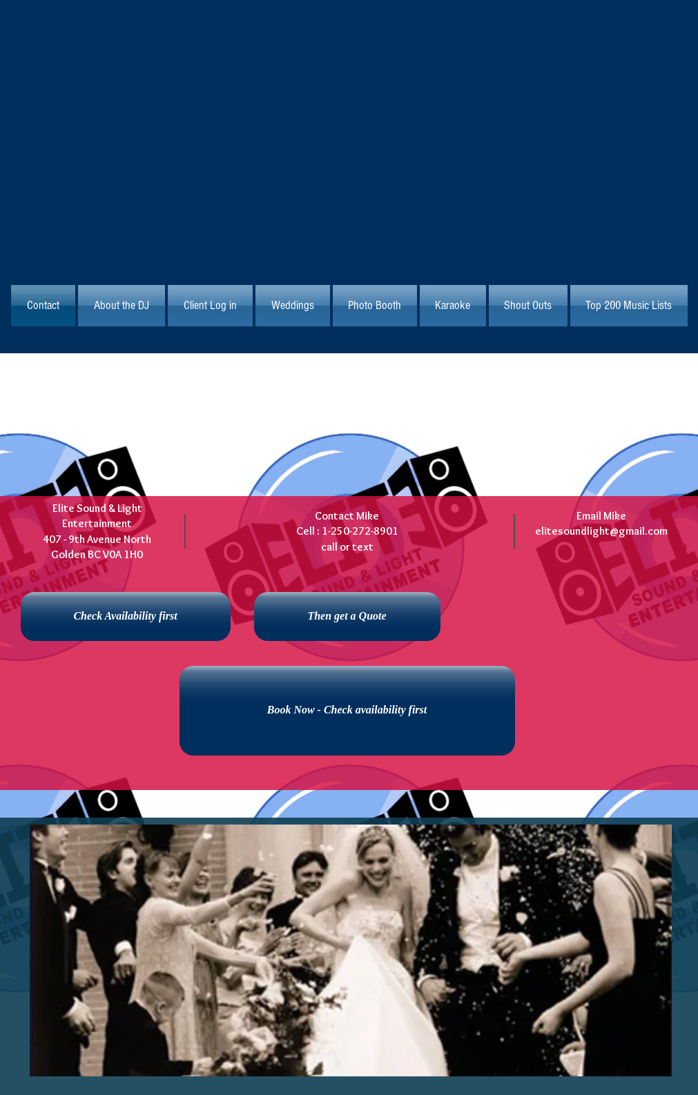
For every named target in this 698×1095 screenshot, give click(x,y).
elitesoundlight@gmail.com (601, 530)
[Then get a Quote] (347, 616)
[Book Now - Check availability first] (347, 711)
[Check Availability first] (126, 616)
